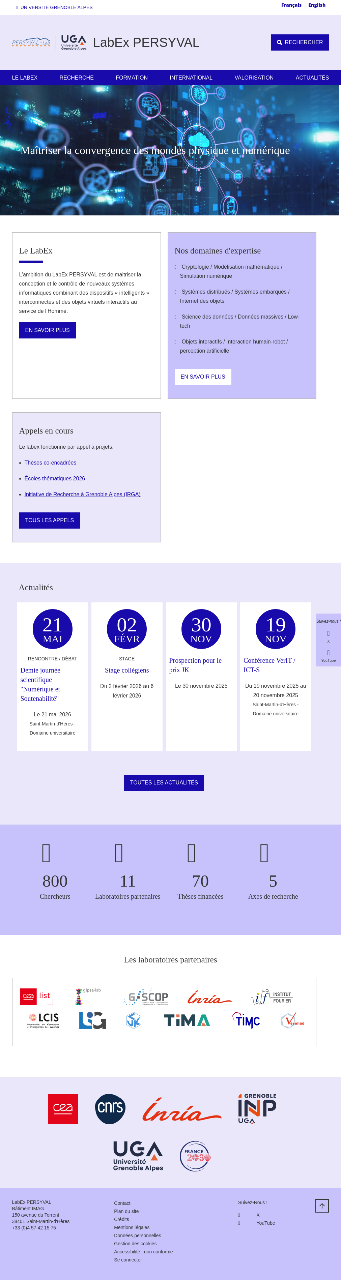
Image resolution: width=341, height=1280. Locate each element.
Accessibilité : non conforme (143, 1251)
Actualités (312, 78)
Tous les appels (49, 520)
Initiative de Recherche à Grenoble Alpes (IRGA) (83, 494)
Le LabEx (25, 78)
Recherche (76, 78)
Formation (132, 78)
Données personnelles (137, 1235)
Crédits (121, 1219)
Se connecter (128, 1259)
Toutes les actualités (164, 782)
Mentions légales (131, 1227)
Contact (122, 1203)
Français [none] (291, 5)
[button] (55, 7)
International (191, 78)
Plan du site (126, 1211)
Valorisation (254, 78)
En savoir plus (47, 330)
